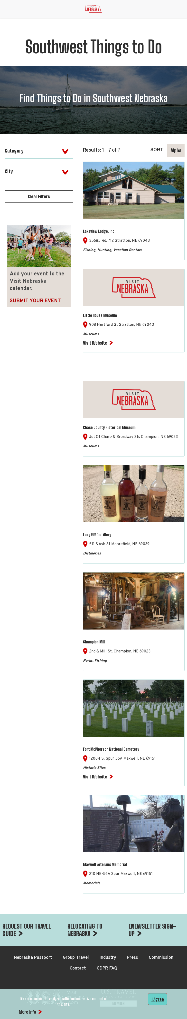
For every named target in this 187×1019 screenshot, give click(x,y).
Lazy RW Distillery (97, 534)
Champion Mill (94, 642)
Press (132, 958)
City (9, 171)
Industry (108, 958)
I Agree (157, 999)
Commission (161, 958)
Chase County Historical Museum (109, 427)
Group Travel (76, 958)
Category (14, 151)
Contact (78, 968)
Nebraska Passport (33, 958)
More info (27, 1012)
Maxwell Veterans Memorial (105, 864)
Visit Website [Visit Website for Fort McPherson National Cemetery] (95, 776)
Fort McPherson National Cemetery (111, 749)
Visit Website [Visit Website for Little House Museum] (95, 343)
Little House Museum (100, 315)
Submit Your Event (35, 301)
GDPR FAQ (107, 968)
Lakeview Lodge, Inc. (99, 231)
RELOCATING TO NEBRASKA (85, 929)
